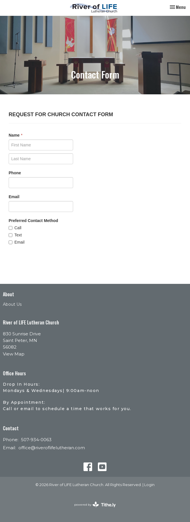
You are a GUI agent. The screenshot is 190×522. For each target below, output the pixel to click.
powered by (95, 504)
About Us (12, 304)
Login (149, 485)
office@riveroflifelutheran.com (51, 447)
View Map (13, 354)
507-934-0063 (36, 439)
